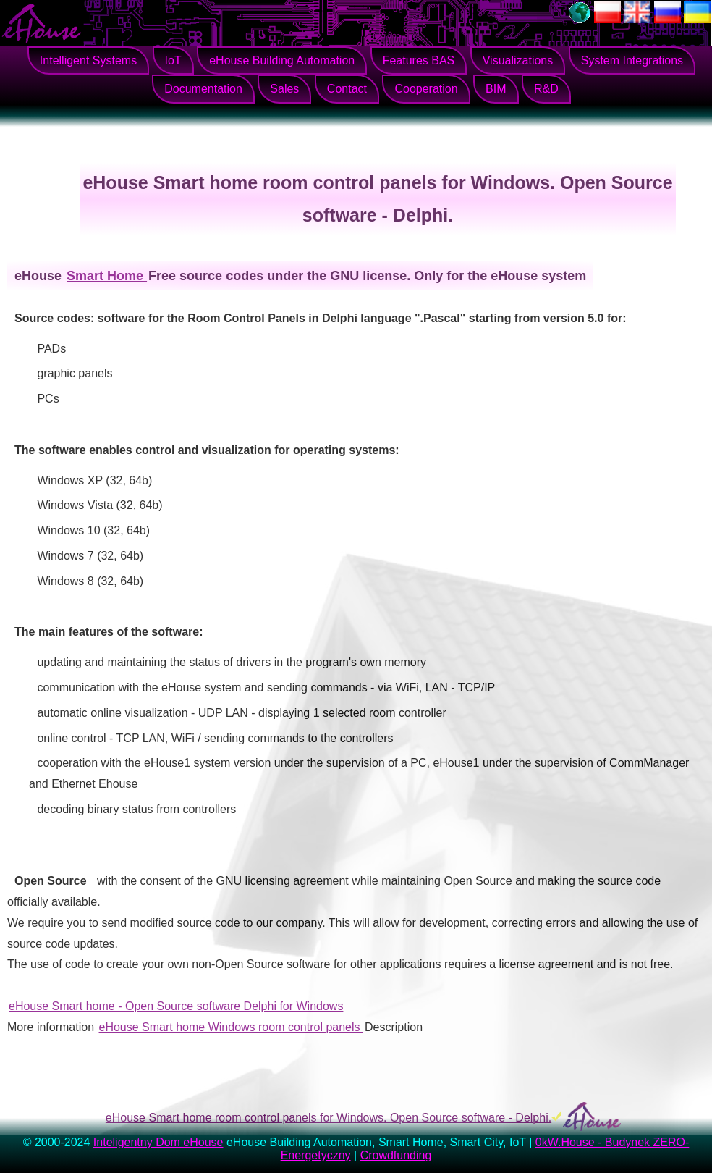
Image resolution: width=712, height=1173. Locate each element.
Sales (284, 89)
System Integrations (632, 60)
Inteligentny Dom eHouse (158, 1142)
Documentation (203, 89)
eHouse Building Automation (282, 60)
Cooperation (425, 89)
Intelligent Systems (88, 60)
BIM (496, 89)
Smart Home (107, 276)
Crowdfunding (396, 1155)
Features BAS (419, 60)
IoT (173, 60)
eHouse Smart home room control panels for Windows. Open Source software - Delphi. (328, 1117)
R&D (546, 89)
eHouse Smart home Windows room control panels (231, 1027)
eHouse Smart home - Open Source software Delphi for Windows (176, 1006)
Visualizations (518, 60)
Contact (347, 89)
